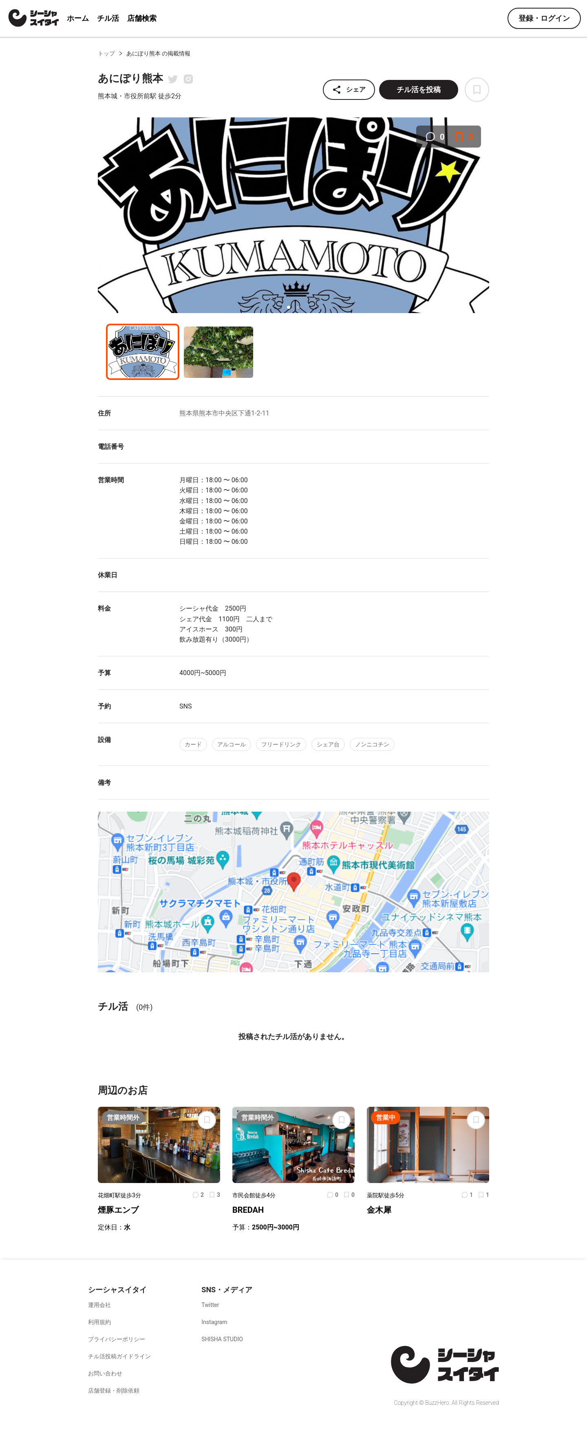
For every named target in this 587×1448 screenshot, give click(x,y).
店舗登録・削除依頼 (113, 1390)
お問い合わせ (105, 1373)
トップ (106, 53)
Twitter (210, 1305)
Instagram (214, 1322)
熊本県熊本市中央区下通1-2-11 (224, 413)
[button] (288, 307)
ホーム (78, 18)
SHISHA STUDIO (222, 1339)
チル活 (108, 18)
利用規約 (99, 1322)
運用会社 (99, 1305)
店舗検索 (142, 18)
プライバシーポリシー (116, 1339)
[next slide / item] (483, 216)
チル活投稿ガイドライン (119, 1356)
